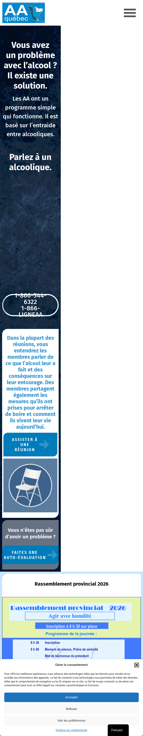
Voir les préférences (71, 720)
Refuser (71, 709)
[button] (137, 665)
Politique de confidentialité (71, 730)
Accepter (71, 697)
